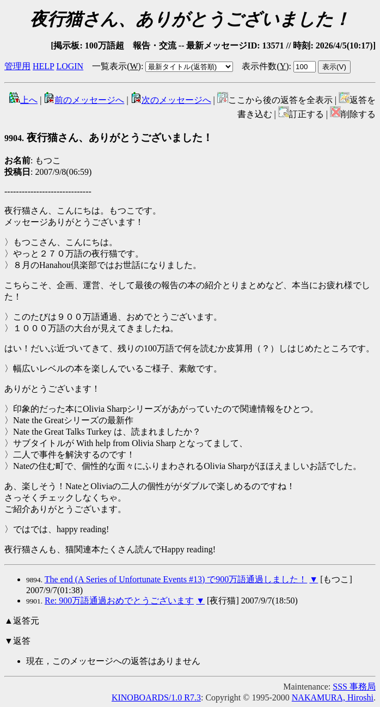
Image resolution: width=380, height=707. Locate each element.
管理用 (17, 66)
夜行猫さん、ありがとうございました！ (108, 137)
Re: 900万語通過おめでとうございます (119, 600)
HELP (43, 66)
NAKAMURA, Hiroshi (332, 697)
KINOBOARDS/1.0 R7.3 (156, 697)
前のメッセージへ (84, 100)
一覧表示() (116, 66)
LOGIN (69, 66)
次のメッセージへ (171, 100)
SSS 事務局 (354, 686)
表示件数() (265, 66)
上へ (23, 100)
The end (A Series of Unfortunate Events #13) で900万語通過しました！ (176, 579)
